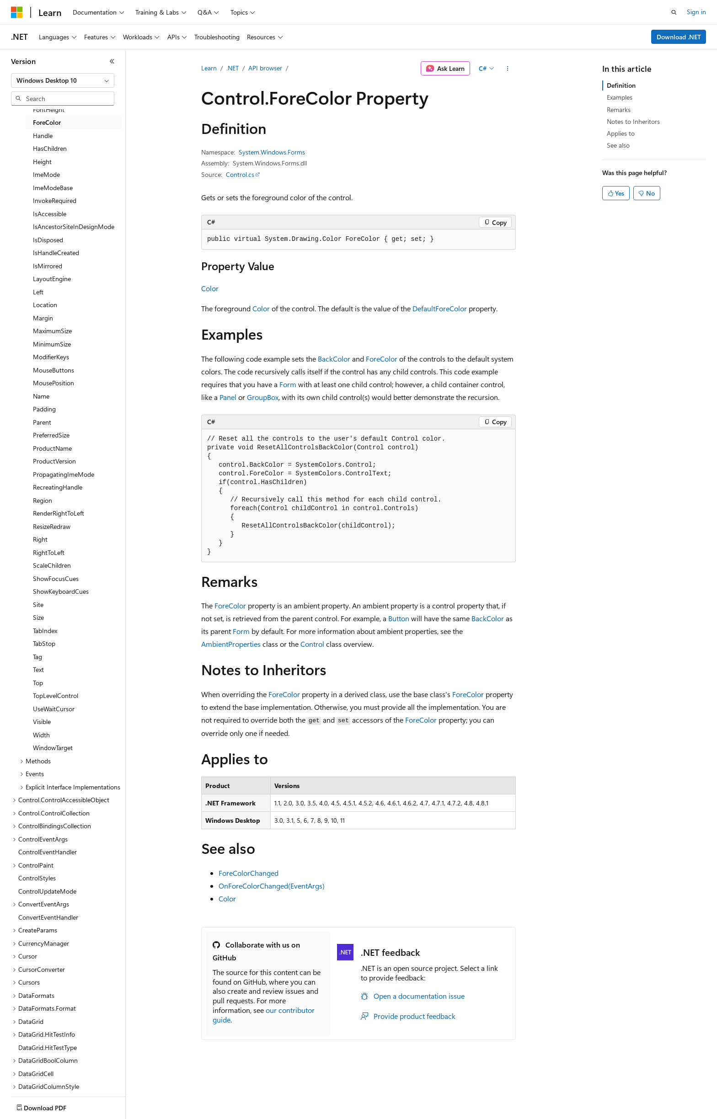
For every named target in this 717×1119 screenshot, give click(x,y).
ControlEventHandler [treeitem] (47, 851)
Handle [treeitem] (43, 135)
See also (618, 145)
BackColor (334, 358)
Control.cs (240, 174)
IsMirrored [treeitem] (47, 265)
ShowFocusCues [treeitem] (56, 578)
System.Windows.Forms (272, 152)
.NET (232, 68)
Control (312, 644)
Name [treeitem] (41, 396)
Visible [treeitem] (42, 721)
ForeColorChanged (248, 873)
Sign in (696, 11)
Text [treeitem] (38, 669)
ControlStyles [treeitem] (37, 878)
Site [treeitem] (38, 604)
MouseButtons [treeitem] (53, 370)
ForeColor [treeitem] (47, 122)
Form (287, 384)
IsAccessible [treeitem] (49, 213)
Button (398, 618)
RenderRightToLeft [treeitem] (58, 513)
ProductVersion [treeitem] (54, 461)
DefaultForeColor (439, 308)
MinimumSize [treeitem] (52, 344)
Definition (621, 85)
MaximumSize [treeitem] (52, 330)
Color (210, 288)
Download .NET (679, 36)
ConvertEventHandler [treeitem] (48, 917)
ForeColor (381, 358)
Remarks (619, 109)
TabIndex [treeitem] (45, 630)
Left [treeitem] (38, 292)
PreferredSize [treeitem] (51, 435)
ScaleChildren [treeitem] (52, 565)
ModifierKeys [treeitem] (51, 356)
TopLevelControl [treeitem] (55, 695)
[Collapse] (112, 61)
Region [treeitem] (42, 500)
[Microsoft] (17, 12)
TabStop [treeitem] (44, 643)
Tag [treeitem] (37, 656)
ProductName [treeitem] (52, 448)
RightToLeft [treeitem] (48, 552)
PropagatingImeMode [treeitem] (63, 474)
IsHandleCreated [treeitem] (56, 252)
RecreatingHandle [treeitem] (57, 487)
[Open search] (674, 12)
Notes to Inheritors (633, 121)
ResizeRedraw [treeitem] (51, 526)
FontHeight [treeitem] (48, 109)
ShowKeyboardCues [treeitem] (61, 591)
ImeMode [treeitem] (46, 174)
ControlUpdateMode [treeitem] (47, 891)
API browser (265, 68)
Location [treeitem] (45, 304)
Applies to (621, 133)
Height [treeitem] (42, 161)
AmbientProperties (231, 644)
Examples (619, 97)
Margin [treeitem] (43, 318)
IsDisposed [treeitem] (48, 239)
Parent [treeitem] (42, 422)
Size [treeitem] (38, 617)
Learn (209, 68)
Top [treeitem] (38, 682)
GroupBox (262, 397)
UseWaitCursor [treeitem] (54, 708)
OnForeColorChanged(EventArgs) (272, 885)
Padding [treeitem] (44, 409)
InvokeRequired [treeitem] (54, 200)
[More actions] (508, 68)
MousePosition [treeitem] (53, 382)
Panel (227, 397)
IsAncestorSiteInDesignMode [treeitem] (73, 226)
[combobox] (62, 80)
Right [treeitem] (40, 539)
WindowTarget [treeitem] (53, 747)
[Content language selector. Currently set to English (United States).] (53, 1105)
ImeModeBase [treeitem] (53, 187)
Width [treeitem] (41, 734)
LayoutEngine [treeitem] (52, 278)
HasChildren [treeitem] (50, 148)
